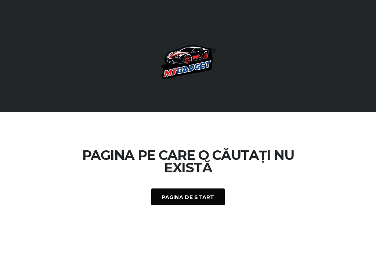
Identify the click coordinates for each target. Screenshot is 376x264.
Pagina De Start (188, 197)
